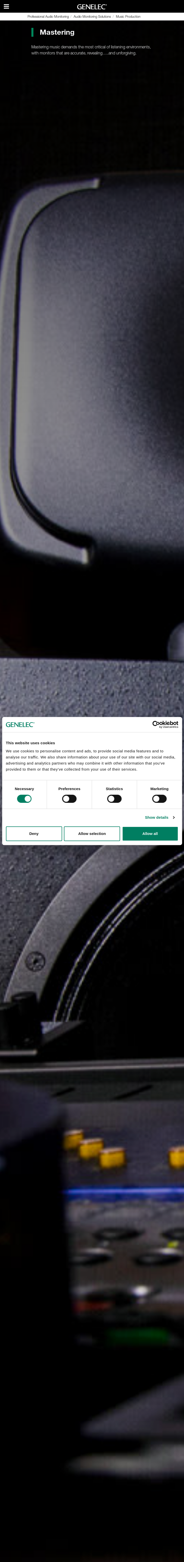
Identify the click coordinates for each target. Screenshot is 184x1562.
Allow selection (92, 833)
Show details (157, 817)
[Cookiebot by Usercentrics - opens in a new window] (156, 724)
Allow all (150, 833)
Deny (34, 833)
